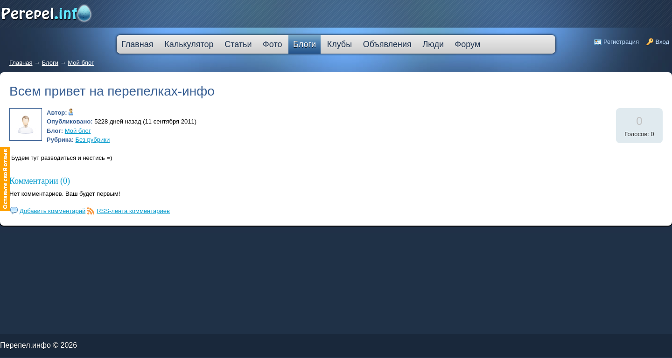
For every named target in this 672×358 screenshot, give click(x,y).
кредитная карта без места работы (262, 236)
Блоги (50, 62)
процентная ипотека (204, 236)
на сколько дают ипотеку (204, 238)
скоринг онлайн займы (120, 236)
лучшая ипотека (220, 236)
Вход (662, 41)
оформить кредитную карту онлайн (152, 238)
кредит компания (44, 238)
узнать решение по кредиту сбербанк (147, 236)
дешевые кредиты (223, 238)
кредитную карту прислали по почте (179, 236)
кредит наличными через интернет (82, 238)
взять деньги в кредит (237, 236)
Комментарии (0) (39, 181)
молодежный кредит (102, 236)
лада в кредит (44, 236)
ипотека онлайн (130, 238)
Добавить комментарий (52, 210)
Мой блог (81, 62)
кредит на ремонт (59, 238)
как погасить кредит (60, 236)
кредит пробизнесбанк (241, 238)
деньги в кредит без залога (80, 236)
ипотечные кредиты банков (12, 238)
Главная (20, 62)
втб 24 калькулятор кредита (180, 238)
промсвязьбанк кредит (29, 236)
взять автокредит (258, 238)
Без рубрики (93, 139)
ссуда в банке (30, 238)
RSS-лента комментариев (133, 210)
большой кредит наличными (110, 238)
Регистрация (621, 41)
